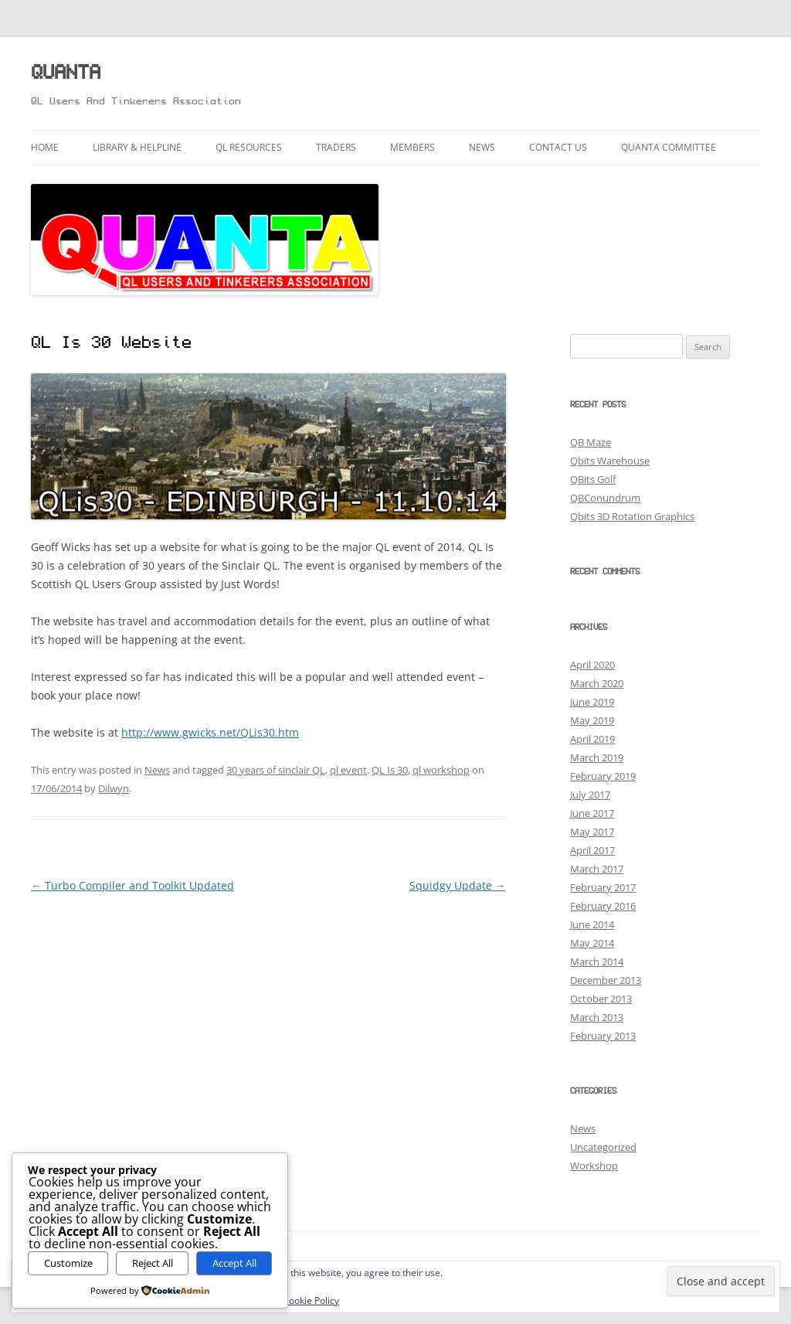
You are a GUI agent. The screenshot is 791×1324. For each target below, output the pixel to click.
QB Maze (590, 442)
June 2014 (592, 924)
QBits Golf (593, 479)
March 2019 (596, 757)
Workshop (594, 1166)
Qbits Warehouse (610, 461)
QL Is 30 (390, 770)
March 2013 (596, 1017)
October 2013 (601, 999)
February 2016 (603, 906)
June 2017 (592, 813)
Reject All (152, 1263)
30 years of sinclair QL (275, 770)
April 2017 (592, 850)
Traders (336, 147)
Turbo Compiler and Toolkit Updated (132, 885)
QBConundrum (605, 498)
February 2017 (603, 887)
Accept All (234, 1263)
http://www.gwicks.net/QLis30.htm (210, 732)
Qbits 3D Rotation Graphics (632, 516)
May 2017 (592, 832)
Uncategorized (603, 1147)
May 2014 (592, 943)
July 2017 (590, 795)
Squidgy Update (457, 885)
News (482, 147)
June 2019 (592, 702)
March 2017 (596, 869)
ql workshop (441, 770)
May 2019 (592, 720)
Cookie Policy (311, 1300)
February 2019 (603, 776)
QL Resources (249, 147)
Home (45, 147)
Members (412, 147)
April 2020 (592, 665)
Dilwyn (113, 788)
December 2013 (605, 980)
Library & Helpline (137, 147)
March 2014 (596, 961)
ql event (348, 770)
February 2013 (603, 1036)
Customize (68, 1263)
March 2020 (596, 683)
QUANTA (65, 74)
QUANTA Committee (668, 147)
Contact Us (558, 147)
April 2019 (592, 739)
